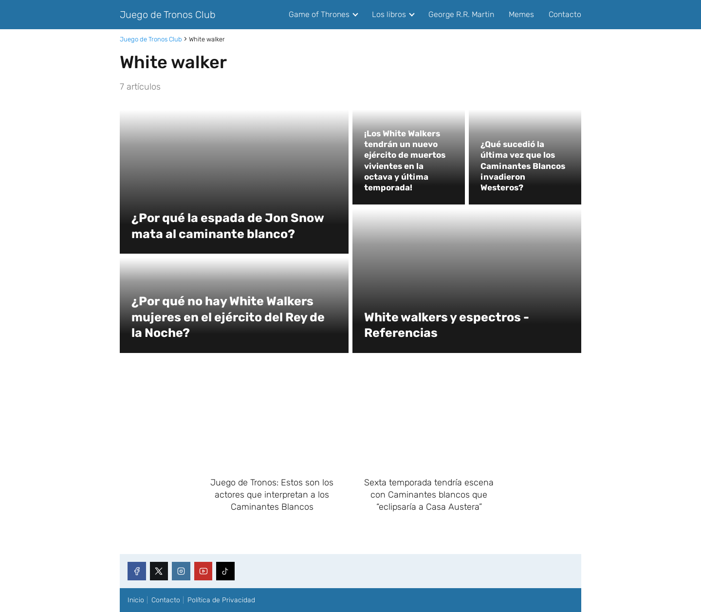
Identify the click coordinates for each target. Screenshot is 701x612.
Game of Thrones (319, 14)
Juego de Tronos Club (168, 14)
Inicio (136, 600)
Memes (521, 14)
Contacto (565, 14)
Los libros (389, 14)
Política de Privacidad (221, 600)
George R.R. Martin (461, 14)
